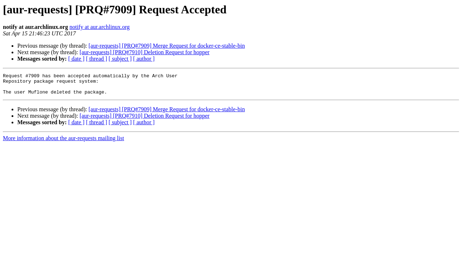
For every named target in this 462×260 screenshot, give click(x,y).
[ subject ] (120, 59)
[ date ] (76, 59)
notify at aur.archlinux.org (99, 27)
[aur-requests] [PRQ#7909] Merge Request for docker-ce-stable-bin (166, 46)
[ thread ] (96, 59)
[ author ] (144, 59)
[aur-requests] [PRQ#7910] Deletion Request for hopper (144, 52)
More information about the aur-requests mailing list (63, 142)
